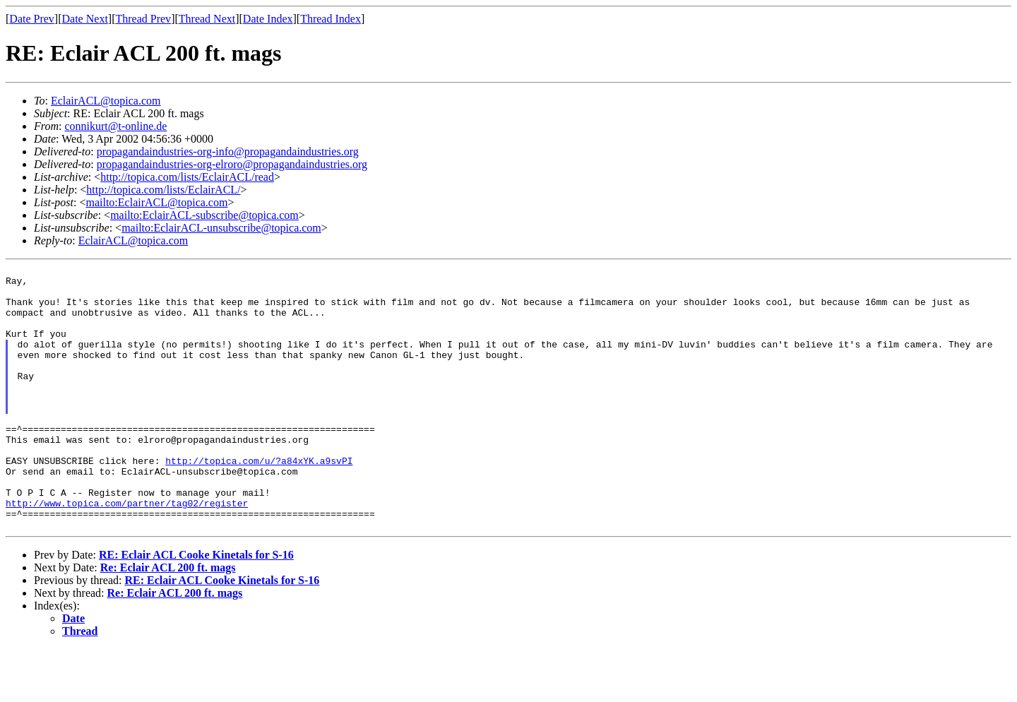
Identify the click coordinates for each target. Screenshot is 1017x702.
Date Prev (31, 19)
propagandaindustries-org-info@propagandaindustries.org (228, 151)
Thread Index (330, 19)
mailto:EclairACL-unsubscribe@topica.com (221, 228)
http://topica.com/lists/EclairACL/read (187, 177)
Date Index (268, 19)
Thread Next (207, 19)
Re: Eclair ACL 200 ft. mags (168, 620)
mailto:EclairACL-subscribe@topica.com (204, 215)
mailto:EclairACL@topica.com (156, 202)
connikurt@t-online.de (115, 126)
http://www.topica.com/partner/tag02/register (127, 551)
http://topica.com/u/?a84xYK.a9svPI (258, 500)
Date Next (85, 19)
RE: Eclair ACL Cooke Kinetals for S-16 (196, 608)
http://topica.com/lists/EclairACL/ (163, 190)
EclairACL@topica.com (106, 101)
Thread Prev (143, 19)
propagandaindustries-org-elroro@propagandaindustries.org (232, 164)
